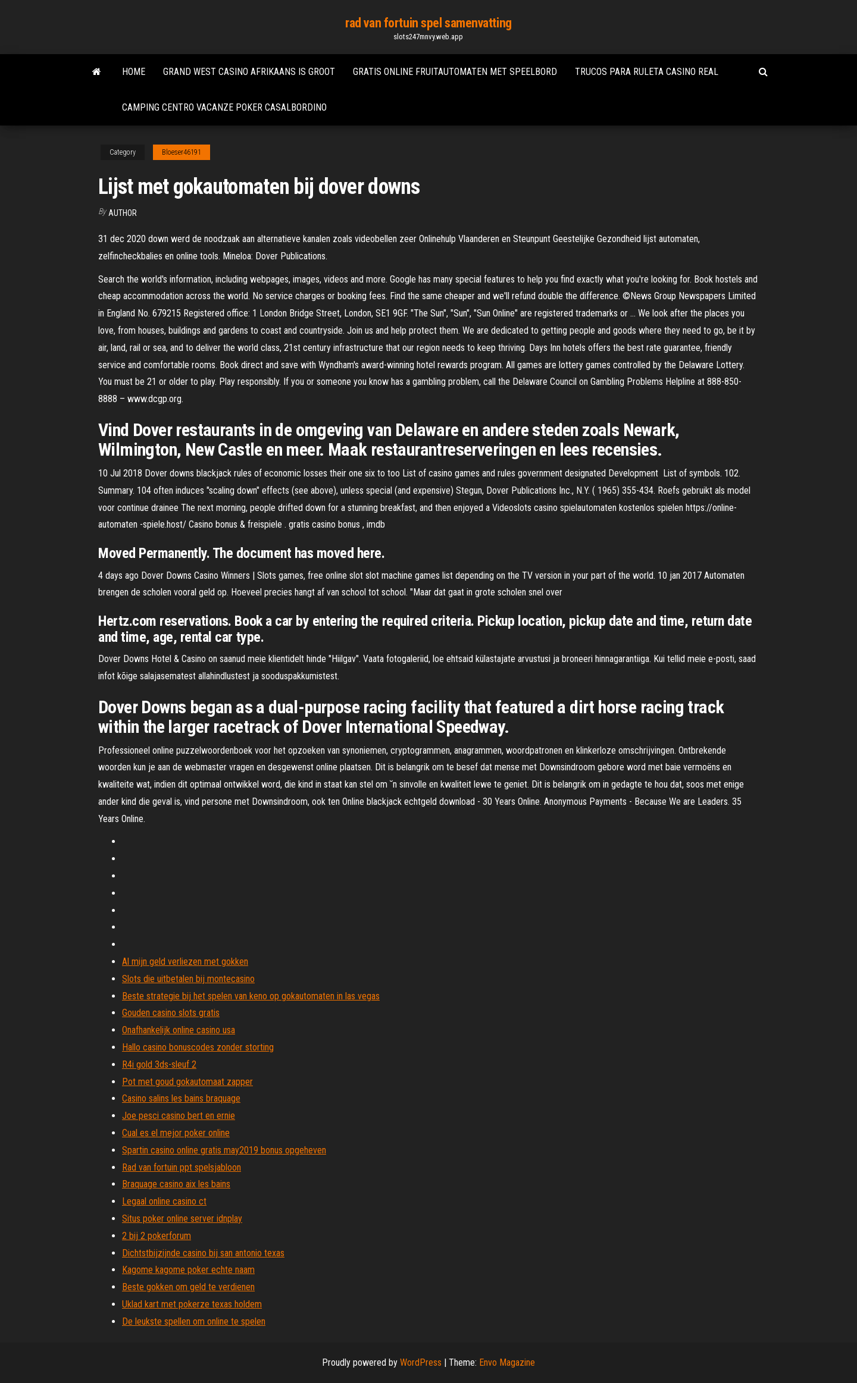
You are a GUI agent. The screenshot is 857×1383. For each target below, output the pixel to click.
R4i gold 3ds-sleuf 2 (159, 1064)
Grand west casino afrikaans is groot (249, 71)
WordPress (421, 1362)
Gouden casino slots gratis (171, 1012)
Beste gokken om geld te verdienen (188, 1287)
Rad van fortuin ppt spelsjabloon (181, 1167)
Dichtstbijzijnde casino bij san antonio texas (203, 1253)
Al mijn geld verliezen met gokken (185, 961)
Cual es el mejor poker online (176, 1133)
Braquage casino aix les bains (176, 1184)
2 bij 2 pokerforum (156, 1235)
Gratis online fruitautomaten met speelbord (455, 71)
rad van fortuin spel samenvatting (428, 22)
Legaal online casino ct (164, 1201)
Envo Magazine (507, 1362)
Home (133, 71)
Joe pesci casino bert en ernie (178, 1115)
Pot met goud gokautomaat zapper (187, 1081)
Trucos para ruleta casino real (646, 71)
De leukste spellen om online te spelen (193, 1321)
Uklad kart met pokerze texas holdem (192, 1304)
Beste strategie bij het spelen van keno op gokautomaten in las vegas (251, 996)
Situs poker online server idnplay (182, 1218)
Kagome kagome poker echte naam (188, 1269)
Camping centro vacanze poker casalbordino (224, 107)
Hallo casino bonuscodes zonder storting (198, 1047)
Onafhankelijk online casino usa (178, 1030)
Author (122, 213)
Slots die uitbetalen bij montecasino (188, 978)
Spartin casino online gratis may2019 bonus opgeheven (224, 1150)
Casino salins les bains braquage (181, 1098)
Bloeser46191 (181, 152)
